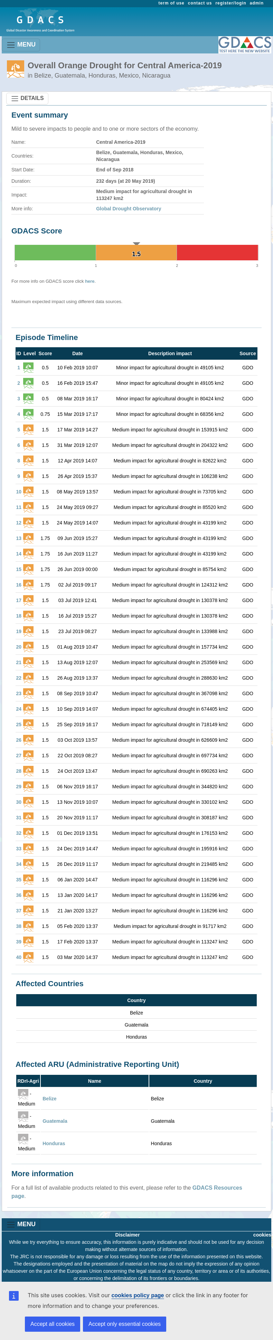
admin (257, 3)
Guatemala (55, 1121)
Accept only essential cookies (124, 1324)
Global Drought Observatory (128, 208)
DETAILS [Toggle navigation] (27, 98)
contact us (200, 3)
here (89, 281)
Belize (49, 1098)
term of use (172, 3)
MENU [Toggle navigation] (21, 45)
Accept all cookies (52, 1324)
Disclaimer (127, 1235)
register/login (230, 3)
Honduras (54, 1143)
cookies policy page (137, 1295)
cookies (262, 1235)
